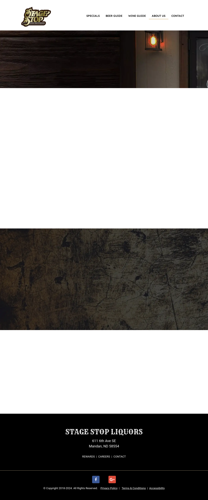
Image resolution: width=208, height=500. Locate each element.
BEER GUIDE (114, 16)
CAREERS (104, 456)
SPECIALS (93, 16)
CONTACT (177, 16)
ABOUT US (158, 16)
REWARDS (88, 456)
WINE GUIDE (137, 16)
